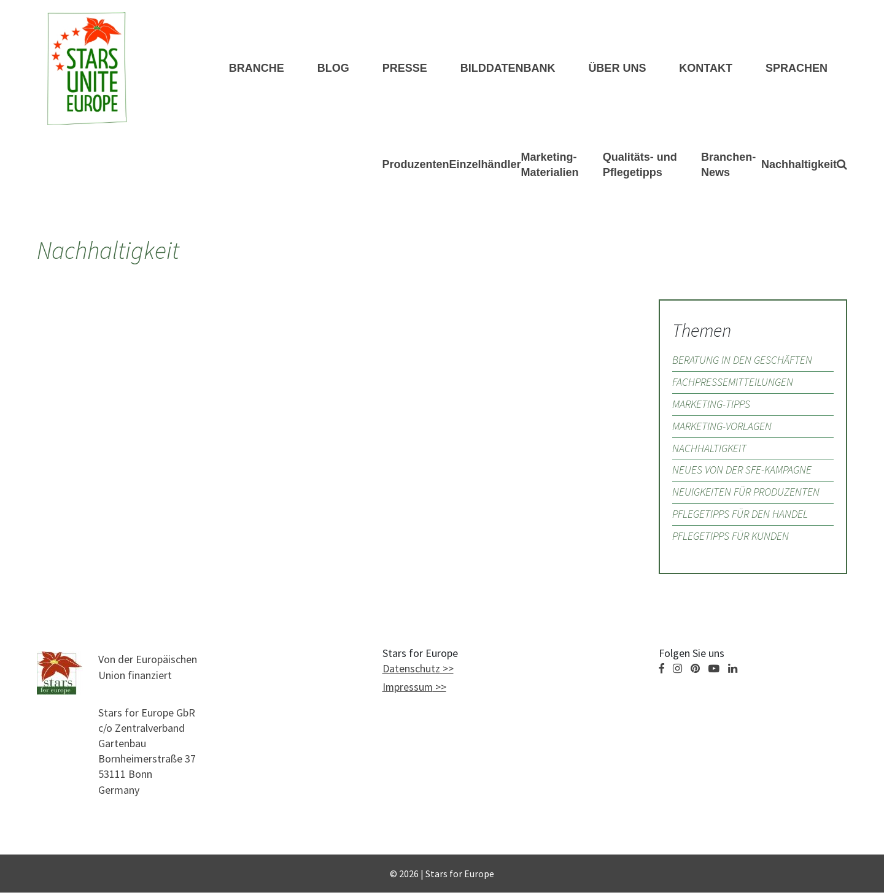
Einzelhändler (485, 165)
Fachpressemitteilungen (733, 384)
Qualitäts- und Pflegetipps (640, 165)
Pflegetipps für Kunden (732, 539)
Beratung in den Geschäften (742, 362)
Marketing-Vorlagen (723, 428)
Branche (256, 69)
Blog (333, 69)
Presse (404, 69)
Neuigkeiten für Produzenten (747, 495)
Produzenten (415, 165)
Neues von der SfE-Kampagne (742, 473)
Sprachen (797, 69)
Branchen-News (728, 165)
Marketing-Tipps (712, 406)
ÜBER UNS (617, 69)
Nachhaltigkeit (799, 165)
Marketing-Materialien (550, 165)
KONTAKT (705, 69)
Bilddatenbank (508, 69)
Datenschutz (411, 672)
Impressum (408, 690)
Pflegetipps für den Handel (741, 517)
